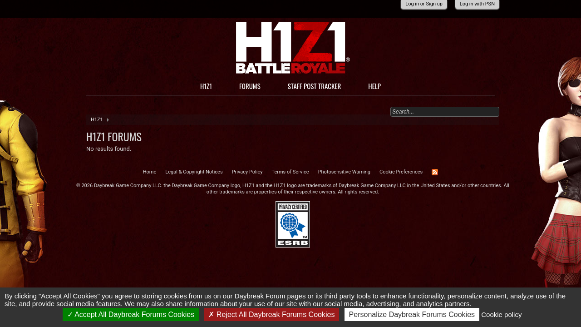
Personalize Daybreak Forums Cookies (412, 314)
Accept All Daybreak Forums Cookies (131, 314)
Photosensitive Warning (344, 172)
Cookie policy (501, 314)
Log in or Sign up (424, 4)
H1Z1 (206, 86)
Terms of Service (290, 172)
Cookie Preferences (401, 172)
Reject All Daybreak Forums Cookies (271, 314)
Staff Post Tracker (314, 86)
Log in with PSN (477, 4)
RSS (435, 172)
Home (150, 172)
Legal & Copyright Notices (193, 172)
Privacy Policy (247, 172)
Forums (250, 86)
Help (374, 86)
